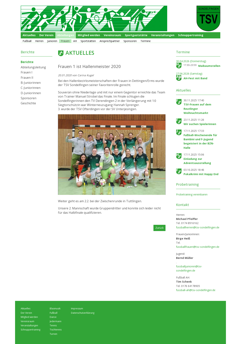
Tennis (53, 325)
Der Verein (46, 35)
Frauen (65, 41)
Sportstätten (88, 41)
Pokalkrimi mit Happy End (201, 174)
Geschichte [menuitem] (28, 103)
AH (75, 41)
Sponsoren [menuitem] (28, 98)
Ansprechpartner (110, 41)
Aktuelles (29, 35)
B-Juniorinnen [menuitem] (31, 83)
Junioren (52, 41)
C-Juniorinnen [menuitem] (30, 88)
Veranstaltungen (162, 35)
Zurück (159, 228)
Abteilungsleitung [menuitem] (33, 67)
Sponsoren (130, 41)
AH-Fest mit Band (195, 78)
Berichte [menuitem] (27, 62)
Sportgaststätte (136, 35)
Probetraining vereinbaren (191, 194)
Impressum (77, 308)
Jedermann (55, 321)
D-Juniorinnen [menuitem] (31, 93)
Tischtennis (56, 329)
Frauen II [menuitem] (27, 78)
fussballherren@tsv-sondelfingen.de (197, 227)
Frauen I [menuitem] (26, 72)
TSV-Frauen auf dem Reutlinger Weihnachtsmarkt (197, 109)
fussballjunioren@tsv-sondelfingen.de (189, 268)
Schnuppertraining (190, 35)
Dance (53, 317)
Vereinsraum (112, 35)
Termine (145, 41)
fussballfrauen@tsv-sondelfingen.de (197, 247)
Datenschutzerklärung (82, 312)
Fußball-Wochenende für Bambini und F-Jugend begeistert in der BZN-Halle (200, 141)
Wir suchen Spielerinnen (200, 124)
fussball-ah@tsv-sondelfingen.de (195, 290)
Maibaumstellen (209, 66)
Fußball (27, 41)
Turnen (53, 334)
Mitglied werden (89, 35)
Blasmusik (55, 308)
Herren (39, 41)
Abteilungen (65, 35)
